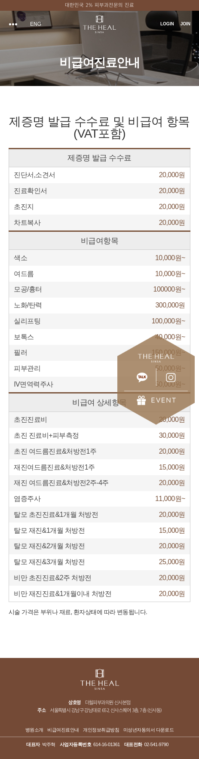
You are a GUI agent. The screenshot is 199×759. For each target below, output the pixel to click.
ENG (35, 24)
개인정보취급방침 (101, 730)
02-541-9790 (156, 744)
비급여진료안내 (63, 730)
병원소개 (34, 730)
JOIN (185, 24)
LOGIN (167, 24)
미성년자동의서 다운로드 (148, 730)
